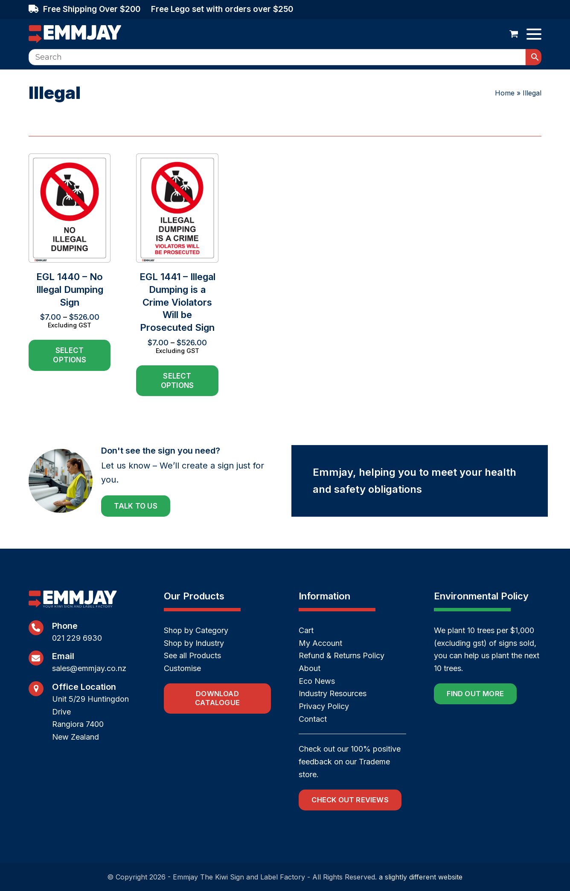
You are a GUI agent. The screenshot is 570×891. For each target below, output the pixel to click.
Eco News (317, 681)
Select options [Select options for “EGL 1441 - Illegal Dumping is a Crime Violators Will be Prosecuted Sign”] (177, 381)
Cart (306, 630)
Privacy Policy (324, 706)
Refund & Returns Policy (341, 655)
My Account (320, 643)
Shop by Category (196, 630)
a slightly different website (420, 877)
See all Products (192, 655)
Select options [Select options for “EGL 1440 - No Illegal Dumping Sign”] (69, 355)
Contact (313, 719)
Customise (182, 668)
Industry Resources (332, 693)
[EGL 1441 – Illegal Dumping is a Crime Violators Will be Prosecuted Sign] (177, 274)
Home (505, 93)
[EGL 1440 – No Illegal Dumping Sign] (70, 274)
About (309, 668)
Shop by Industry (194, 643)
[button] (513, 34)
